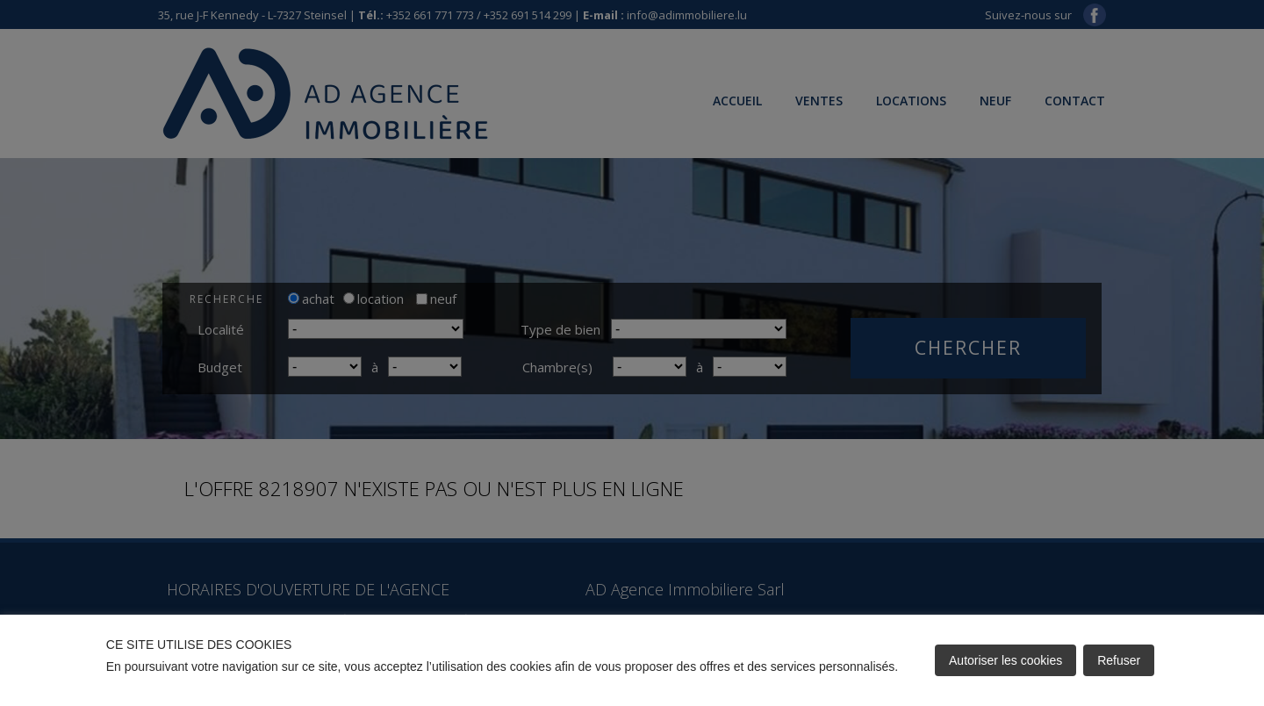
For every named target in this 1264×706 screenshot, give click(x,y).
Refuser (1118, 660)
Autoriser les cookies (1005, 660)
